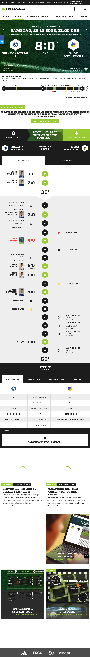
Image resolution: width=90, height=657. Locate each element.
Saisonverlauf (34, 379)
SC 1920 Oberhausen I (73, 54)
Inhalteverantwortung (56, 649)
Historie (77, 379)
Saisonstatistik (12, 379)
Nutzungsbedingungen (31, 649)
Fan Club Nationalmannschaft (37, 2)
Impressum (5, 649)
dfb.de (14, 2)
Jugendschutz (44, 649)
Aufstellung (67, 160)
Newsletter (67, 2)
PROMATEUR (6, 2)
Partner (49, 2)
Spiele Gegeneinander (56, 379)
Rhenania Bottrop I (15, 54)
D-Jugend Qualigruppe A (45, 26)
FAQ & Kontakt (58, 2)
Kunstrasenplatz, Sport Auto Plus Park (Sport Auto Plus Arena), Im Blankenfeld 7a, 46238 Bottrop (45, 34)
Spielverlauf (23, 160)
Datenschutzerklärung (16, 649)
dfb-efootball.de (22, 2)
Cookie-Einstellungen (70, 649)
